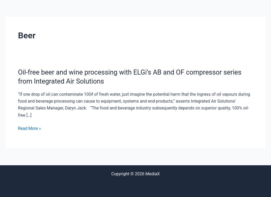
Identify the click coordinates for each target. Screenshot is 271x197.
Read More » (29, 128)
